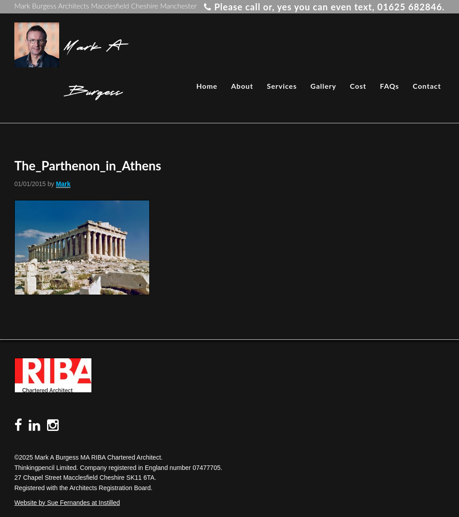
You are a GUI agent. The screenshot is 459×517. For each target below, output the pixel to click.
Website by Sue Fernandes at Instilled (67, 502)
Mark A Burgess (93, 67)
